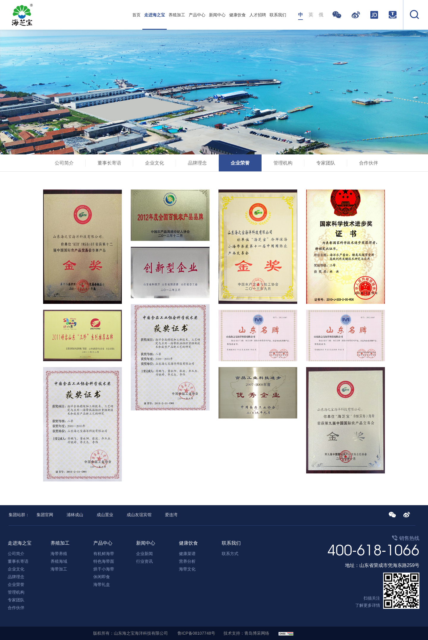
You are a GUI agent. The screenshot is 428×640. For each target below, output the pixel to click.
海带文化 (187, 569)
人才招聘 (257, 14)
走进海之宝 (154, 14)
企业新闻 (144, 553)
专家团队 (325, 164)
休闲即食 (101, 576)
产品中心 (197, 14)
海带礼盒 (101, 584)
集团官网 (45, 514)
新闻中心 (217, 14)
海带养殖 (59, 553)
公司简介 (64, 164)
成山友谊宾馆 (139, 514)
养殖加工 (177, 14)
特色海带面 (103, 561)
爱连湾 (171, 514)
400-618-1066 (373, 550)
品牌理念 (197, 164)
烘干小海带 (103, 569)
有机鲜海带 (103, 553)
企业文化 (154, 164)
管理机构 (282, 164)
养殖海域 (59, 561)
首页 (136, 14)
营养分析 (187, 561)
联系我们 (278, 14)
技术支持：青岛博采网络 (246, 633)
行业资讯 (144, 561)
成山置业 (105, 514)
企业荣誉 (240, 164)
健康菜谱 (187, 553)
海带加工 (59, 569)
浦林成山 (75, 514)
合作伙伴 (368, 164)
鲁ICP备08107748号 (196, 633)
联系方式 (230, 553)
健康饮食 (237, 14)
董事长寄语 (109, 164)
